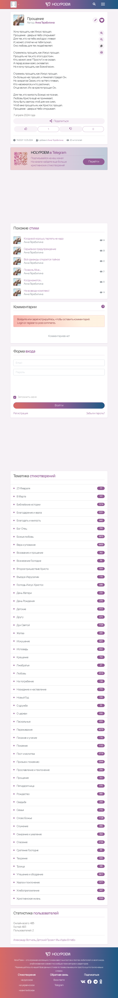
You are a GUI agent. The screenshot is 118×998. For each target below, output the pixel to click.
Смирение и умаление (59, 834)
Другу (59, 617)
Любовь (59, 673)
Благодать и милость (59, 520)
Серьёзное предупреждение (40, 249)
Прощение (59, 777)
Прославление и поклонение (59, 770)
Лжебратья (59, 665)
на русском (27, 979)
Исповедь (59, 649)
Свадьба (59, 802)
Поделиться (59, 121)
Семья (59, 810)
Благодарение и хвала (59, 512)
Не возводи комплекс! (36, 290)
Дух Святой (59, 625)
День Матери (59, 593)
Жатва (59, 633)
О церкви (59, 713)
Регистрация (20, 413)
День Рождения (59, 601)
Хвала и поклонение (59, 882)
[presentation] (40, 385)
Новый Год (59, 697)
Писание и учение (59, 737)
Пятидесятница (59, 786)
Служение (59, 826)
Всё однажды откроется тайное (42, 259)
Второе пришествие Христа (59, 569)
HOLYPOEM (40, 152)
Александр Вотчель (24, 940)
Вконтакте (59, 979)
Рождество (59, 794)
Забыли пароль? (95, 413)
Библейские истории (59, 504)
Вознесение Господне (59, 560)
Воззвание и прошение (59, 552)
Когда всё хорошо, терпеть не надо (43, 238)
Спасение (59, 842)
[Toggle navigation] (103, 4)
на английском (27, 990)
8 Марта (59, 496)
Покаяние (59, 745)
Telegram (59, 985)
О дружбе (59, 705)
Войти (59, 405)
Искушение (59, 641)
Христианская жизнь (59, 898)
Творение (59, 858)
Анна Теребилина (45, 22)
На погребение (59, 681)
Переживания (59, 729)
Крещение (59, 657)
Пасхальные (59, 721)
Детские (59, 609)
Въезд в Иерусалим (59, 577)
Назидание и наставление (59, 689)
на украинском (26, 985)
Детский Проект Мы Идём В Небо (56, 940)
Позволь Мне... (32, 270)
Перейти (93, 161)
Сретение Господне (59, 850)
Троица (59, 866)
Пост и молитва (59, 753)
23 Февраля (59, 488)
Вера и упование (59, 544)
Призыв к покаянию (59, 762)
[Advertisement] (59, 198)
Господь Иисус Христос (59, 585)
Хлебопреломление (59, 890)
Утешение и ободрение (59, 874)
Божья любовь (59, 536)
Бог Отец (59, 528)
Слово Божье (59, 818)
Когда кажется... (33, 280)
